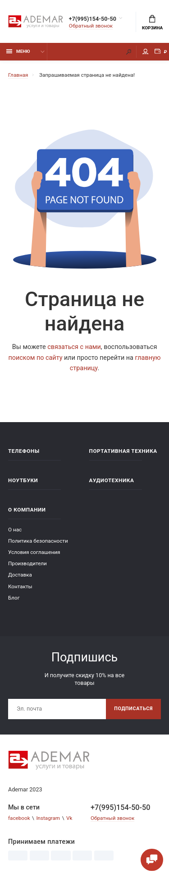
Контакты (20, 586)
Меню (18, 51)
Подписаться (133, 709)
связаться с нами (74, 347)
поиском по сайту (35, 358)
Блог (14, 598)
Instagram (48, 818)
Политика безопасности (38, 541)
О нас (15, 529)
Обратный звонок (91, 26)
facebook (19, 818)
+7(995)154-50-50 (92, 18)
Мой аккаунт (145, 52)
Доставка (20, 575)
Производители (27, 563)
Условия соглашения (34, 552)
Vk (69, 818)
